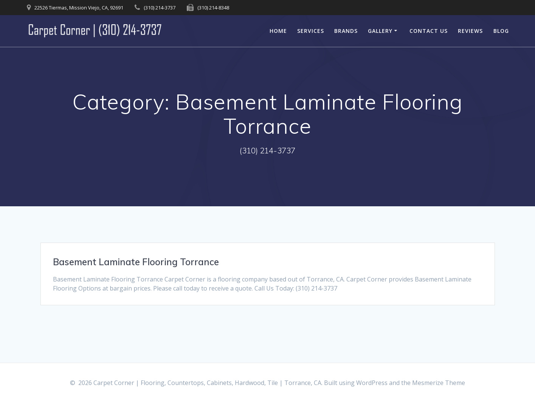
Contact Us (428, 30)
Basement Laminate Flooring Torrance (136, 261)
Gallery (380, 30)
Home (278, 30)
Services (310, 30)
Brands (346, 30)
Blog (501, 30)
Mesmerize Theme (438, 383)
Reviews (470, 30)
